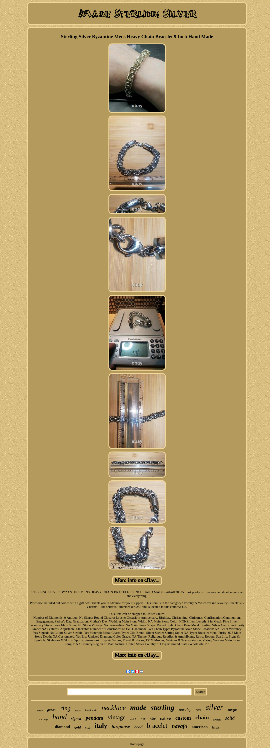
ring (65, 708)
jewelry (185, 709)
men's (40, 710)
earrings (43, 719)
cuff (87, 727)
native (165, 718)
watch (133, 719)
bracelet (157, 725)
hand (59, 717)
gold (77, 727)
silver (214, 707)
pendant (94, 718)
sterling (162, 707)
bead (138, 726)
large (215, 727)
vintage (116, 717)
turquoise (121, 726)
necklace (114, 708)
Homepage (137, 744)
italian (78, 710)
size (153, 719)
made (138, 708)
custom (183, 718)
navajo (179, 726)
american (200, 727)
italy (101, 725)
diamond (62, 727)
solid (230, 718)
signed (76, 719)
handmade (91, 710)
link (143, 719)
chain (202, 717)
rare (199, 710)
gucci (51, 710)
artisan (217, 719)
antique (232, 710)
